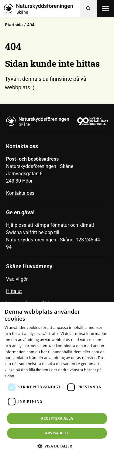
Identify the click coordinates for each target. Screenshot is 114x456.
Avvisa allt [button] (57, 433)
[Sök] (88, 8)
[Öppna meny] (105, 8)
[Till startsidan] (42, 8)
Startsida (14, 24)
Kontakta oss (20, 193)
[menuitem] (57, 282)
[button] (57, 446)
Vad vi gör (17, 279)
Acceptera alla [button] (57, 418)
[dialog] (57, 379)
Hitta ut (14, 291)
